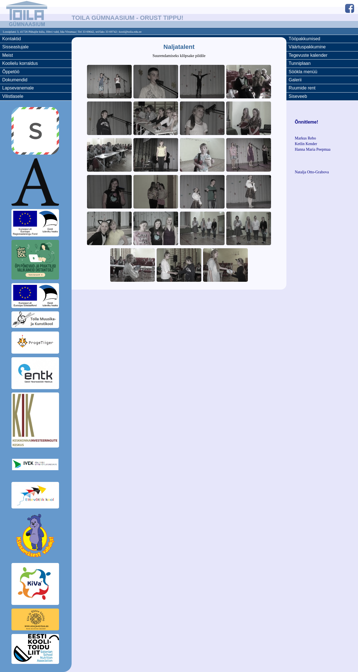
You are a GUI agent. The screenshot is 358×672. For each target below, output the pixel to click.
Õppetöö (10, 71)
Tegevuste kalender (308, 55)
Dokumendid (14, 79)
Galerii (295, 79)
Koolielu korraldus (20, 63)
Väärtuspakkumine (307, 46)
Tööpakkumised (304, 38)
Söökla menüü (303, 71)
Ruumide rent (302, 88)
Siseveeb (298, 96)
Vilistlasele (12, 96)
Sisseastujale (15, 46)
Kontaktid (11, 38)
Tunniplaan (300, 63)
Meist (7, 55)
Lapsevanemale (18, 88)
